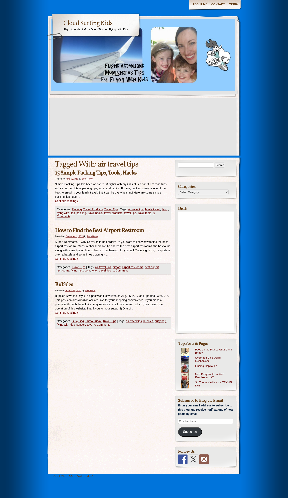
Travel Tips (111, 209)
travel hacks (95, 213)
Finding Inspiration (206, 365)
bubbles (148, 321)
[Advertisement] (144, 128)
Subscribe (190, 431)
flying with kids (66, 213)
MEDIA (233, 4)
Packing (77, 209)
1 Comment (120, 270)
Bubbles (64, 285)
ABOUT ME (199, 4)
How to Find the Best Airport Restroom (99, 231)
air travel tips (135, 209)
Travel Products (93, 209)
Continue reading (67, 201)
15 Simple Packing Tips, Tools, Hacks (95, 173)
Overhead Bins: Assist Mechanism (208, 359)
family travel (152, 209)
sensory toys (84, 324)
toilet (95, 270)
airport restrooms (132, 267)
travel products (113, 213)
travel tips (130, 213)
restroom (84, 270)
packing (81, 213)
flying (165, 209)
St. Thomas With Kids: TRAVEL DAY (213, 384)
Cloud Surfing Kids (88, 23)
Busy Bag (78, 321)
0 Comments (102, 324)
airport (117, 267)
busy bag (160, 321)
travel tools (144, 213)
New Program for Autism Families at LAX (209, 376)
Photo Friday (93, 321)
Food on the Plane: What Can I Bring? (213, 351)
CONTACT (218, 4)
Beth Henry (87, 179)
